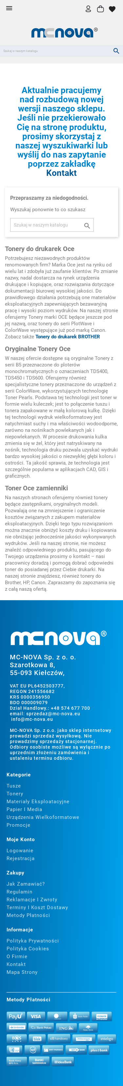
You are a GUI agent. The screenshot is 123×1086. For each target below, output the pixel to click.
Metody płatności (28, 915)
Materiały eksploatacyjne (38, 802)
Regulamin (19, 892)
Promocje (19, 825)
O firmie (17, 956)
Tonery (15, 794)
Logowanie (20, 851)
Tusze (14, 786)
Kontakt (61, 173)
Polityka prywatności (33, 941)
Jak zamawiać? (26, 884)
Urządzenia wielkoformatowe (43, 817)
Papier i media (24, 809)
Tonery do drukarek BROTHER (67, 337)
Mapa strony (22, 972)
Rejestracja (21, 858)
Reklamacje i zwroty (32, 900)
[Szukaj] (61, 51)
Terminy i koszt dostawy (37, 907)
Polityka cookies (28, 949)
